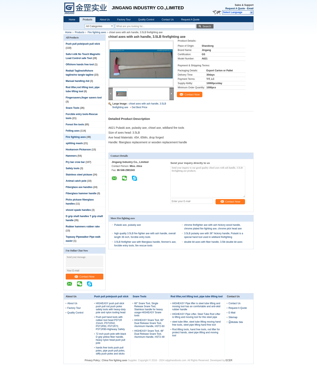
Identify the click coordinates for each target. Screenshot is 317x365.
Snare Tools (72, 108)
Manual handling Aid (77, 81)
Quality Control (146, 19)
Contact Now (84, 276)
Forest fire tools (75, 124)
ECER (229, 360)
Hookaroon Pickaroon (78, 149)
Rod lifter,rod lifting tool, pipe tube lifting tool (197, 296)
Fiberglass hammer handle (81, 193)
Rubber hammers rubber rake (83, 226)
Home (72, 19)
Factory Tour (124, 19)
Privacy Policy (92, 360)
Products (87, 19)
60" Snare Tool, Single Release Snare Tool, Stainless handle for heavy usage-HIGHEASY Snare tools (148, 309)
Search (207, 26)
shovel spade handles (78, 210)
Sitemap (232, 317)
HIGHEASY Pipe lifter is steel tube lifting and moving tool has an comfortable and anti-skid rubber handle (196, 306)
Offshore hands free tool (80, 64)
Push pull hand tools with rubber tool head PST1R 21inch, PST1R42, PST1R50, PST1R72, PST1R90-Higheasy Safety (110, 323)
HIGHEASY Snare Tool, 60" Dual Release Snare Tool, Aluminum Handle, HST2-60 (149, 323)
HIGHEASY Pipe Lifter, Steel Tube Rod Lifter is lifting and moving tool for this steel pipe (196, 316)
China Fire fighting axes (114, 360)
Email (250, 8)
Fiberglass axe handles (79, 187)
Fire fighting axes (97, 32)
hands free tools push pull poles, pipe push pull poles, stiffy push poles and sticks (110, 350)
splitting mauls (74, 143)
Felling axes (73, 130)
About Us (105, 19)
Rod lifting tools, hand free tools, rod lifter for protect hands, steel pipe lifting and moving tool (196, 332)
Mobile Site (235, 322)
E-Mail (231, 312)
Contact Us (168, 19)
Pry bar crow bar (75, 162)
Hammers (71, 155)
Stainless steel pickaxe (79, 174)
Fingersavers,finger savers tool (84, 97)
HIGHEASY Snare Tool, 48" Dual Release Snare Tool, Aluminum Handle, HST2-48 (149, 333)
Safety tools (72, 168)
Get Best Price (139, 107)
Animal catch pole (76, 180)
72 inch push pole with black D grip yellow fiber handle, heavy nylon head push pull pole (111, 338)
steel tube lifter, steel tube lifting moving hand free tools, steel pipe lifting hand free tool (196, 323)
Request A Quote (235, 8)
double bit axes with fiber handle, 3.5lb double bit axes (213, 242)
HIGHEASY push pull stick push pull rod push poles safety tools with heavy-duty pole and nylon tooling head (111, 308)
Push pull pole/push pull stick (83, 43)
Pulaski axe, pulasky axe (127, 225)
